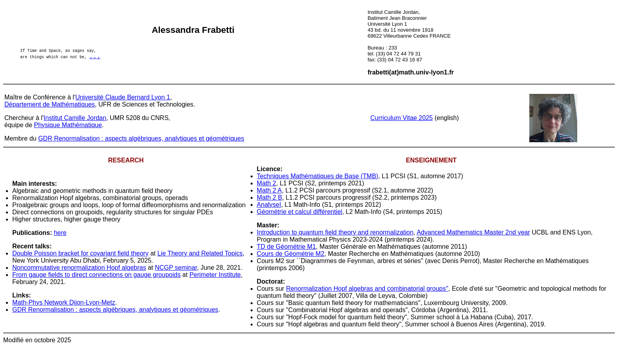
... (95, 57)
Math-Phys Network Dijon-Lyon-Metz (63, 302)
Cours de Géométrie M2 (291, 253)
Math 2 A (269, 190)
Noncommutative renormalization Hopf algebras (79, 267)
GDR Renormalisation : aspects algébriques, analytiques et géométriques (141, 138)
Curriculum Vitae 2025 (401, 117)
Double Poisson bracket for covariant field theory (80, 253)
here (60, 232)
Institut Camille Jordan (75, 117)
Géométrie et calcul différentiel (299, 211)
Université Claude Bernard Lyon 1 (122, 97)
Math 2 (266, 183)
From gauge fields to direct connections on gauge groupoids (96, 274)
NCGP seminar (176, 267)
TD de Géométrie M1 (286, 246)
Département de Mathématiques (49, 104)
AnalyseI (269, 204)
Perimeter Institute (215, 274)
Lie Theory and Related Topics (200, 253)
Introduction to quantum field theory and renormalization (335, 232)
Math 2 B (269, 197)
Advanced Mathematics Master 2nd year (473, 232)
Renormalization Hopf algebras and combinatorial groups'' (367, 288)
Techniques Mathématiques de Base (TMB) (317, 176)
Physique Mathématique (68, 125)
